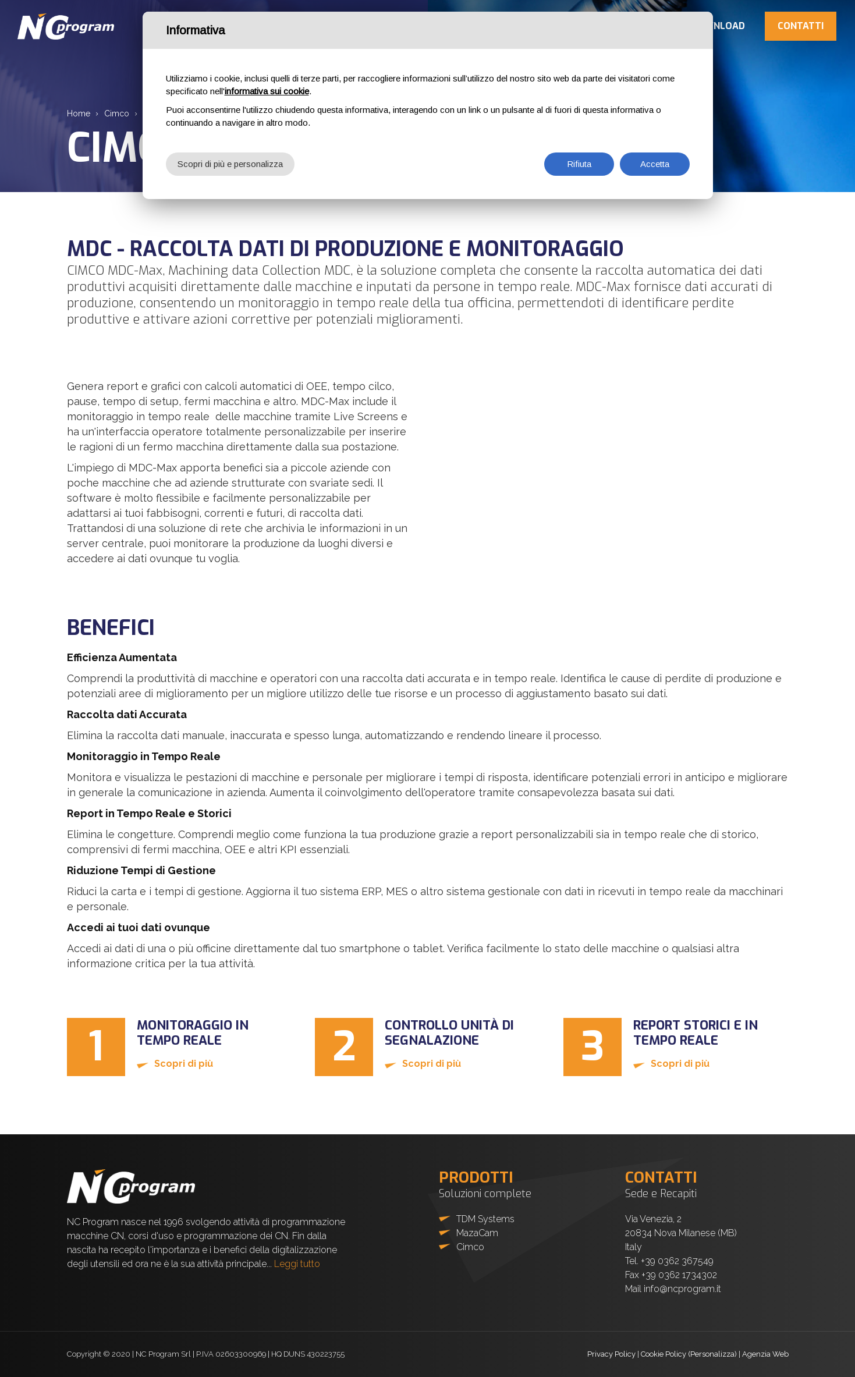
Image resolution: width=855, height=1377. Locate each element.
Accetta (654, 164)
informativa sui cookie (267, 91)
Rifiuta (579, 164)
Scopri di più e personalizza (230, 164)
